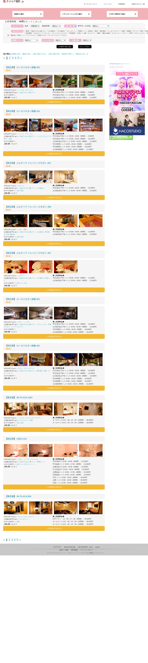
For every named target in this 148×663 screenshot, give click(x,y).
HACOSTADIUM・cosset (85, 547)
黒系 (21, 237)
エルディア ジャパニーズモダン (32, 163)
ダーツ (124, 33)
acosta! (97, 547)
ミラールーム (31, 35)
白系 (18, 191)
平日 (80, 26)
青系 (21, 191)
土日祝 (86, 26)
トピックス (108, 4)
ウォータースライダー (59, 33)
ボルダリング (38, 33)
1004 (30, 397)
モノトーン (31, 464)
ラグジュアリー (28, 368)
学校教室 (71, 33)
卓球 (130, 33)
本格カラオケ (41, 35)
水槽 (122, 31)
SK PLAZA (22, 397)
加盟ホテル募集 (63, 550)
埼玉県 (10, 67)
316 (38, 111)
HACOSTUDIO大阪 (69, 547)
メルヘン (21, 276)
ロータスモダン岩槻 (26, 67)
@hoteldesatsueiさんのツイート (119, 64)
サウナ (64, 35)
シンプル (21, 90)
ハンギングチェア (113, 31)
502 (38, 299)
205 (38, 67)
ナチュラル (29, 90)
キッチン (47, 33)
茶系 (21, 423)
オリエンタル (29, 418)
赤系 (18, 237)
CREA (19, 439)
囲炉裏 (12, 35)
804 (29, 496)
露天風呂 (102, 31)
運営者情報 (74, 550)
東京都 (10, 397)
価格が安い (17, 54)
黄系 (18, 521)
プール (135, 31)
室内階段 (28, 33)
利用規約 (121, 4)
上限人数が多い (54, 54)
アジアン (38, 418)
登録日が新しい (68, 54)
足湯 (7, 234)
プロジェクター (139, 33)
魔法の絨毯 (105, 33)
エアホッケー (116, 33)
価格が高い (27, 54)
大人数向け (61, 31)
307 (49, 253)
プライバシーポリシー (86, 550)
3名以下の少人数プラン (38, 31)
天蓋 (141, 31)
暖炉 (98, 33)
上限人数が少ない (39, 54)
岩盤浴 (128, 31)
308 (49, 207)
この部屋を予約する (54, 102)
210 (25, 439)
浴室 (31, 420)
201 (49, 163)
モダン (20, 229)
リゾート (21, 134)
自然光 (90, 31)
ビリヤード (91, 33)
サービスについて (90, 4)
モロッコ (21, 186)
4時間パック (81, 31)
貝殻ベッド (20, 35)
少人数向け (51, 31)
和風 (25, 229)
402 (38, 346)
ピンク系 (23, 283)
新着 (27, 31)
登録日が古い (81, 54)
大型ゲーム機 (81, 33)
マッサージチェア (53, 35)
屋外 (95, 31)
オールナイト (71, 31)
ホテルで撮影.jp (90, 553)
